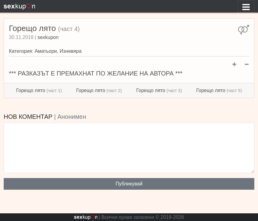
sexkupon (48, 37)
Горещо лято (39, 90)
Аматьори (46, 51)
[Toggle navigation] (246, 6)
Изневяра (70, 51)
